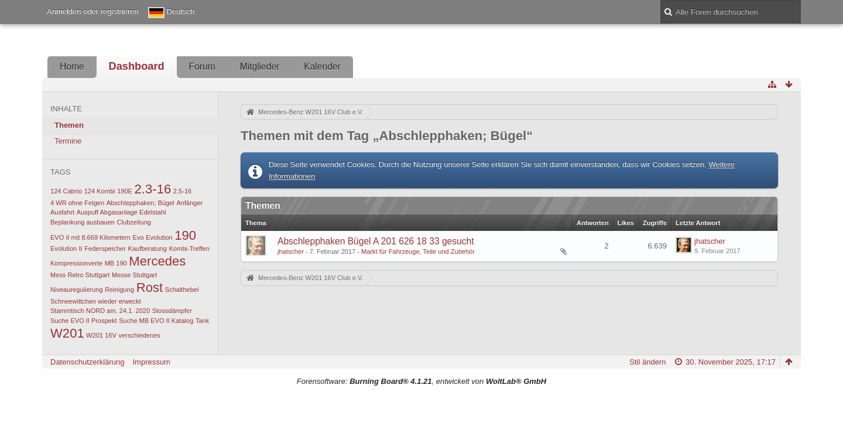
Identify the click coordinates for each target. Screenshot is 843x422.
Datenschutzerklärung (87, 362)
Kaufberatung (147, 248)
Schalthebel (182, 289)
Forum (202, 67)
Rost (149, 287)
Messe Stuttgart (134, 274)
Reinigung (119, 289)
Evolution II (66, 248)
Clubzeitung (134, 222)
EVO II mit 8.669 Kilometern (90, 237)
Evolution (159, 237)
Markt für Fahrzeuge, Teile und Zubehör (418, 251)
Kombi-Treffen (189, 248)
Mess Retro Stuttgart (79, 274)
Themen (69, 125)
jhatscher (290, 251)
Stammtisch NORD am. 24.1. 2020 (100, 310)
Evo (138, 237)
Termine (67, 141)
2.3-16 (153, 189)
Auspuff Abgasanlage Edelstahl (121, 212)
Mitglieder (260, 67)
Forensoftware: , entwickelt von (421, 381)
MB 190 (116, 263)
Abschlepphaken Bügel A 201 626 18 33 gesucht (375, 241)
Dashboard (137, 66)
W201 (67, 333)
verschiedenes (139, 335)
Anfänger (189, 202)
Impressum (151, 362)
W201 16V (101, 335)
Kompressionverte (76, 263)
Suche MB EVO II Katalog (156, 320)
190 (185, 235)
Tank (202, 320)
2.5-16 (182, 191)
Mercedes (157, 261)
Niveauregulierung (76, 289)
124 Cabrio (66, 191)
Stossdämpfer (172, 310)
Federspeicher (105, 248)
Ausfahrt (62, 212)
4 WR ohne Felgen (77, 202)
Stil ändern (647, 362)
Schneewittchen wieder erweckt (95, 301)
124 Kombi (99, 191)
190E (124, 191)
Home (72, 67)
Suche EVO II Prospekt (83, 320)
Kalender (322, 67)
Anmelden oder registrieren (93, 11)
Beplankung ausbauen (82, 222)
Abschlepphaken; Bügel (140, 202)
